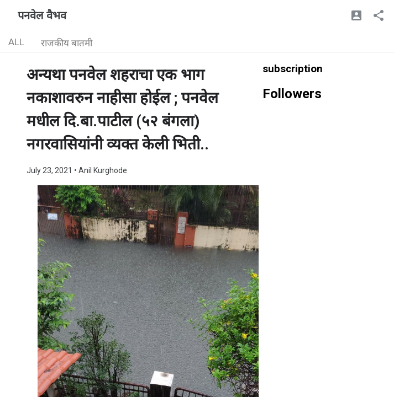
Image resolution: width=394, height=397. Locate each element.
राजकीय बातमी (66, 43)
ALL (16, 41)
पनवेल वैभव (42, 15)
